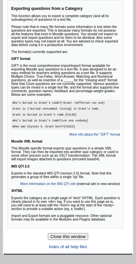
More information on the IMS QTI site (48, 190)
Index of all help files (68, 252)
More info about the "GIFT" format (94, 140)
